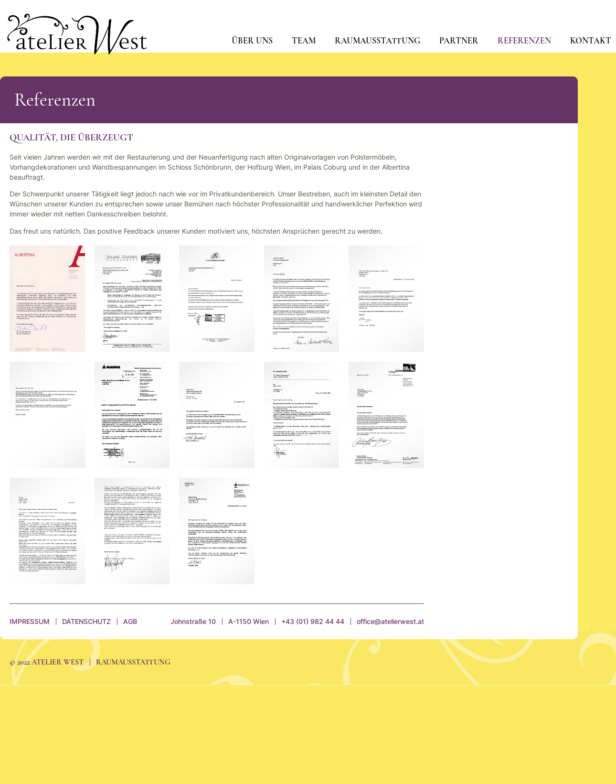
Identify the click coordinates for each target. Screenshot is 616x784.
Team (304, 40)
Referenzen (524, 40)
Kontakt (590, 40)
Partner (458, 40)
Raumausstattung (377, 40)
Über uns (252, 40)
